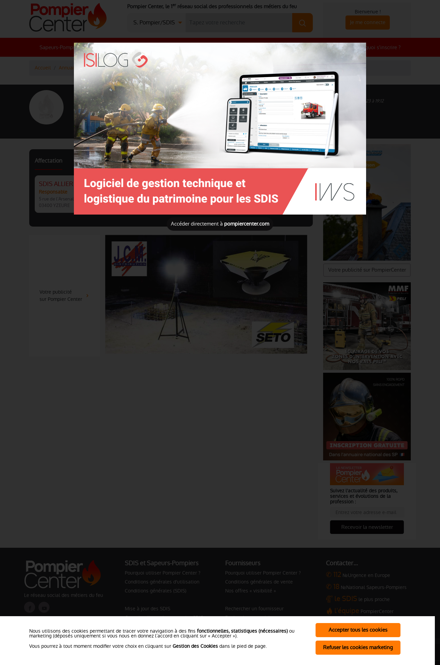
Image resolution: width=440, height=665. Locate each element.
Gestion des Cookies (195, 646)
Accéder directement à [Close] (220, 223)
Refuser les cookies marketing (358, 647)
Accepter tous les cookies (358, 629)
